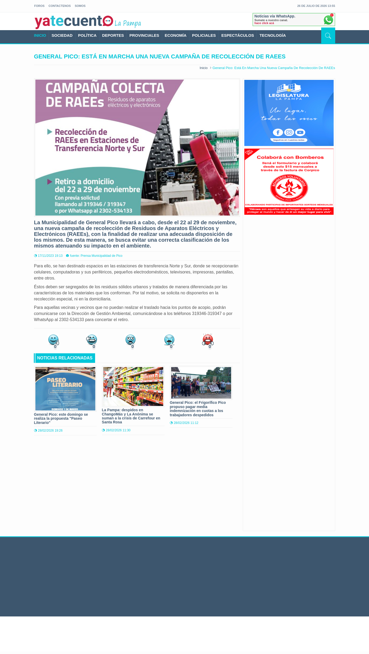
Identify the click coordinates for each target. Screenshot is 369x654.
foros (39, 5)
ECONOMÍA (176, 35)
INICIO (40, 35)
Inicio (204, 68)
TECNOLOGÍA (272, 35)
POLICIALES (204, 35)
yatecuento (74, 22)
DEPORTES (113, 35)
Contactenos (60, 5)
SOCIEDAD (62, 35)
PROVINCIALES (144, 35)
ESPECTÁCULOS (237, 35)
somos (80, 5)
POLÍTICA (87, 35)
